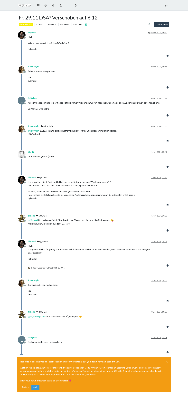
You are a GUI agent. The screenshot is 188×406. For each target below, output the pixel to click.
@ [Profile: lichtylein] (33, 130)
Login (35, 387)
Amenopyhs (33, 66)
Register (25, 387)
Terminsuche (25, 24)
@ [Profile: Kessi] (42, 316)
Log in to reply (162, 24)
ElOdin (31, 152)
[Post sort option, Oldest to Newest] (149, 24)
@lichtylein (47, 126)
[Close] (167, 361)
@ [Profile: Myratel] (33, 220)
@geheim (42, 241)
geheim (31, 216)
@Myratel (41, 216)
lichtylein (32, 98)
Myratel (32, 32)
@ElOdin (42, 177)
